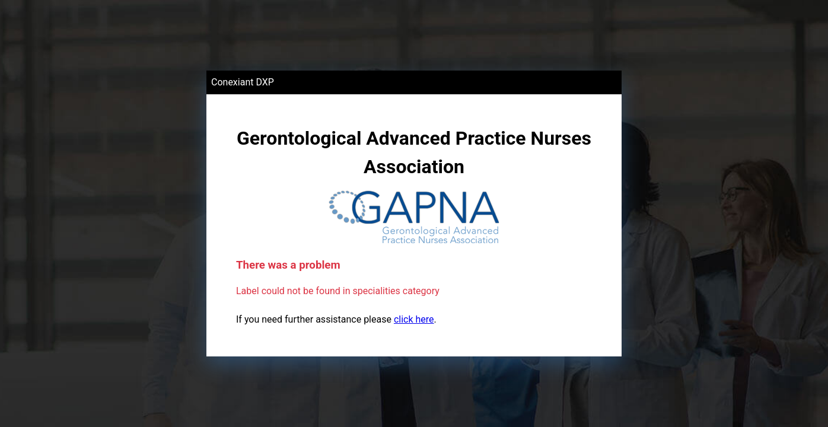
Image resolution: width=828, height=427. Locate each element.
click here (414, 319)
